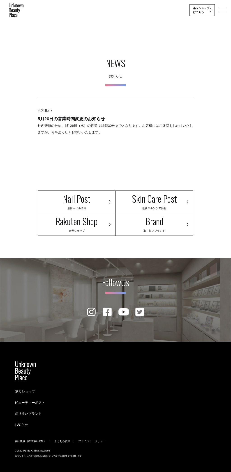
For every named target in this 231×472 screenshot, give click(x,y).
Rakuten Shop (76, 223)
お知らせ (21, 425)
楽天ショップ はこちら (201, 10)
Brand (154, 223)
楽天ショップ (25, 391)
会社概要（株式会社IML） (30, 441)
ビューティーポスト (30, 402)
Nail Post (76, 201)
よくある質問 (62, 441)
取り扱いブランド (28, 413)
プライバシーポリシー (91, 441)
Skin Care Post (154, 201)
